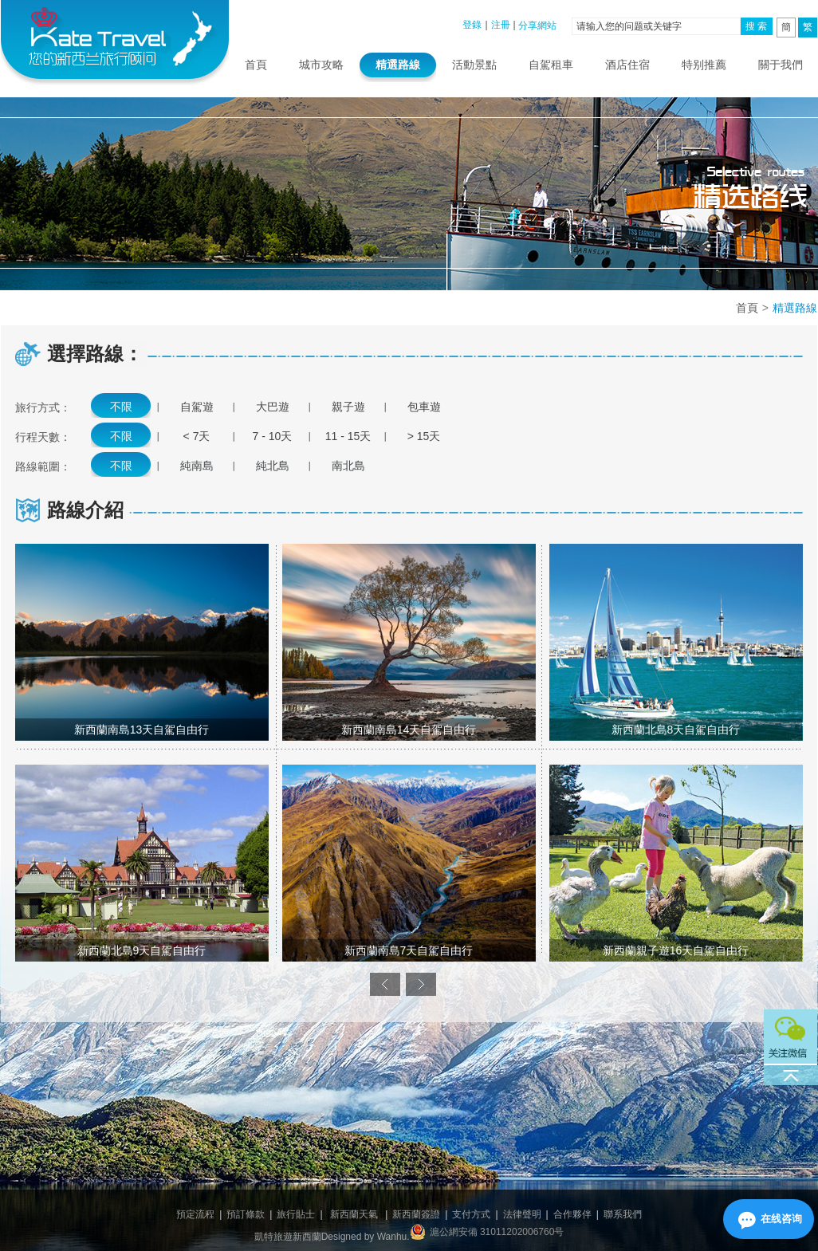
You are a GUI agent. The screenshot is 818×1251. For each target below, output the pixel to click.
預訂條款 (245, 1214)
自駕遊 (197, 406)
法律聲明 (522, 1214)
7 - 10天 (273, 436)
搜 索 (756, 26)
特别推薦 (704, 64)
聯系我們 (623, 1214)
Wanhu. (393, 1236)
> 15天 (424, 436)
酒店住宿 (627, 64)
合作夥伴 (572, 1214)
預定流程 (195, 1214)
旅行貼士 (296, 1214)
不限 (121, 406)
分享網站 (537, 25)
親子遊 (348, 406)
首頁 (256, 64)
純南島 (197, 465)
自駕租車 (551, 64)
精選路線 (398, 64)
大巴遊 (272, 406)
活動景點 (474, 64)
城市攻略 (321, 64)
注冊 (500, 24)
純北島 (272, 465)
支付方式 (471, 1214)
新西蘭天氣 (354, 1214)
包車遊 (424, 406)
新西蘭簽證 (416, 1214)
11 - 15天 (348, 436)
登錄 (472, 24)
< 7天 (196, 436)
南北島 (348, 465)
